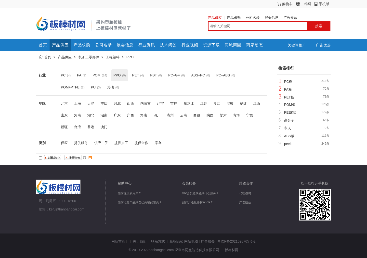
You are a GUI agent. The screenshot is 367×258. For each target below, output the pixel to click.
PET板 (289, 97)
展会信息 (273, 18)
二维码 (306, 4)
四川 (157, 115)
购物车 (287, 4)
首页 (43, 45)
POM (96, 75)
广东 (117, 115)
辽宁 (160, 103)
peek (287, 144)
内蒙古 (145, 103)
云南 (183, 115)
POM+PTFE (70, 87)
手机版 (324, 4)
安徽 (230, 103)
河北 (117, 103)
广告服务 (208, 241)
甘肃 (223, 115)
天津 (90, 103)
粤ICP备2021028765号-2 (236, 241)
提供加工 (121, 143)
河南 (77, 115)
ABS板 (289, 136)
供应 (64, 143)
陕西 (210, 115)
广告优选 (323, 45)
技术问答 (168, 45)
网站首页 (118, 241)
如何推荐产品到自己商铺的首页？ (140, 202)
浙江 (216, 103)
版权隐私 (176, 241)
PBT (153, 75)
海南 (143, 115)
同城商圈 (233, 45)
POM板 (289, 105)
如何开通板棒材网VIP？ (197, 202)
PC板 (288, 82)
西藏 (196, 115)
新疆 (64, 127)
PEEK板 (290, 112)
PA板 (288, 89)
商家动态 (254, 45)
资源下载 (211, 45)
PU (93, 87)
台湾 (77, 127)
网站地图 (191, 241)
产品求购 (235, 18)
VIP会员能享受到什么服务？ (200, 193)
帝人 (287, 128)
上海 (77, 103)
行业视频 (190, 45)
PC (63, 75)
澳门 (104, 127)
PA (79, 75)
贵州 (170, 115)
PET (135, 75)
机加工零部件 (89, 57)
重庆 (104, 103)
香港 (90, 127)
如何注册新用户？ (129, 193)
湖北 (90, 115)
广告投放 (292, 18)
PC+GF (174, 75)
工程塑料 (112, 57)
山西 (130, 103)
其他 (110, 87)
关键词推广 (297, 45)
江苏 (203, 103)
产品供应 (216, 18)
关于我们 (139, 241)
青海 (236, 115)
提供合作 (141, 143)
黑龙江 (189, 103)
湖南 (104, 115)
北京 (64, 103)
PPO (130, 57)
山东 (64, 115)
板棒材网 (231, 250)
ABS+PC (198, 75)
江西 (256, 103)
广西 (130, 115)
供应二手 (101, 143)
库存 (158, 143)
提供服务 (81, 143)
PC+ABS (223, 75)
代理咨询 (245, 193)
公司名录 (254, 18)
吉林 (173, 103)
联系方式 (158, 241)
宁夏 (249, 115)
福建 (243, 103)
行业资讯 (146, 45)
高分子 (289, 120)
